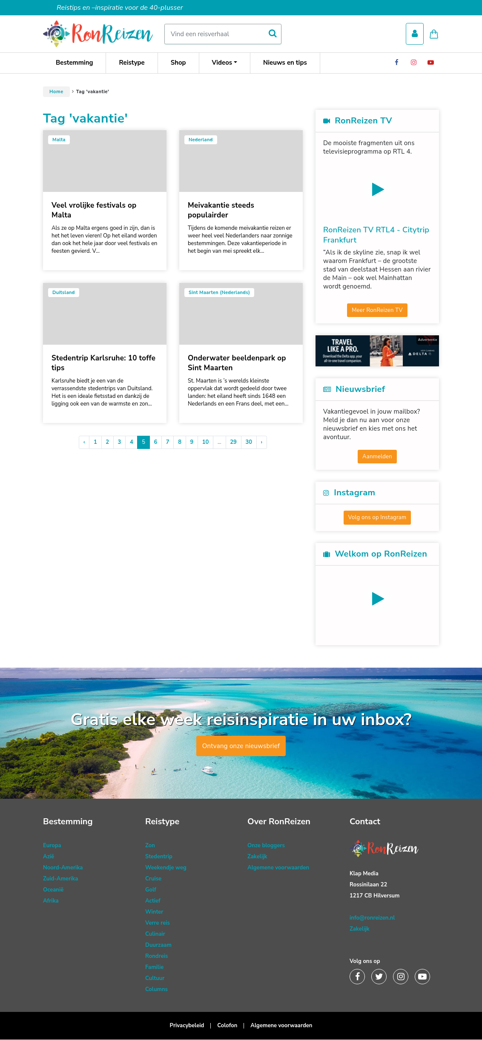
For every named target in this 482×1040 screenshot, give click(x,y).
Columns (156, 990)
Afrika (51, 901)
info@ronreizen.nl (372, 918)
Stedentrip (158, 857)
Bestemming (74, 63)
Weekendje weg (165, 868)
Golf (150, 890)
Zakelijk (257, 857)
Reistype (131, 63)
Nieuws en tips (285, 63)
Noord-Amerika (63, 868)
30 (248, 442)
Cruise (153, 879)
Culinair (155, 934)
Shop (178, 63)
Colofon (227, 1026)
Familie (154, 967)
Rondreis (156, 956)
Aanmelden (377, 456)
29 (233, 442)
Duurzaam (158, 945)
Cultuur (154, 979)
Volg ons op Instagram (377, 518)
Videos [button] (222, 63)
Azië (48, 857)
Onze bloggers (266, 846)
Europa (52, 846)
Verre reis (157, 923)
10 (205, 442)
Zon (150, 846)
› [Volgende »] (262, 442)
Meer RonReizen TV (377, 310)
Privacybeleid (187, 1026)
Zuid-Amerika (60, 879)
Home (56, 92)
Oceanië (53, 890)
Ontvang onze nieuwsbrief (241, 746)
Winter (154, 912)
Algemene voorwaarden (278, 868)
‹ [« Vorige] (84, 442)
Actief (153, 901)
